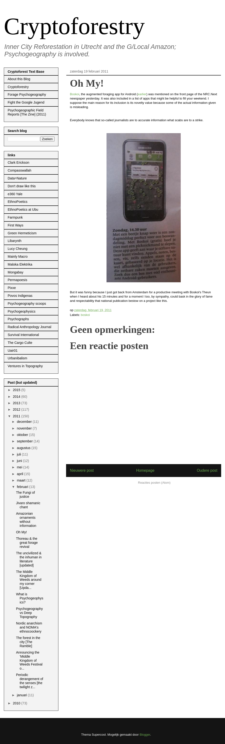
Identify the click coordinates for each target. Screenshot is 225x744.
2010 (17, 703)
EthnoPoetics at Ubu (23, 209)
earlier (142, 94)
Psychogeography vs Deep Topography (29, 613)
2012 (17, 409)
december (25, 422)
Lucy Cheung (18, 249)
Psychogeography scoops (27, 303)
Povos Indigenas (20, 296)
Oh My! (21, 532)
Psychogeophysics (21, 311)
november (25, 428)
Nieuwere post (82, 470)
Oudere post (207, 470)
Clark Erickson (18, 162)
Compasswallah (19, 170)
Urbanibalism (17, 358)
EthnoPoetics (18, 202)
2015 (17, 390)
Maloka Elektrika (20, 264)
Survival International (23, 335)
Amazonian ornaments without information (26, 519)
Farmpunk (15, 217)
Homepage (145, 470)
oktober (23, 435)
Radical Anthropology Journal (29, 327)
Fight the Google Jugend (26, 102)
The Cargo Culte (20, 343)
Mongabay (15, 272)
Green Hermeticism (22, 233)
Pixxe (12, 288)
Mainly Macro (18, 256)
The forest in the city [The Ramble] (28, 642)
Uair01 (12, 350)
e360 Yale (15, 194)
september (25, 441)
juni (20, 461)
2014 (17, 396)
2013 (17, 403)
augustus (24, 448)
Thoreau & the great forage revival (27, 543)
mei (20, 467)
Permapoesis (17, 280)
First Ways (15, 225)
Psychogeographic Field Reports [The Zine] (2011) (27, 112)
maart (21, 480)
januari (22, 695)
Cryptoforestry (74, 26)
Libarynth (15, 241)
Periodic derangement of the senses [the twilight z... (29, 681)
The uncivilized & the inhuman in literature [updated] (29, 559)
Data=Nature (17, 178)
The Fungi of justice (25, 494)
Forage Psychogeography (27, 94)
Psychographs (18, 319)
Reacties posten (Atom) (154, 482)
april (20, 474)
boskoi (85, 315)
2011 (17, 416)
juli (19, 454)
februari (23, 487)
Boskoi (74, 94)
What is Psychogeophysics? (29, 598)
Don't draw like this (22, 186)
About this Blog (19, 79)
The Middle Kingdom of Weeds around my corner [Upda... (28, 580)
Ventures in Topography (25, 366)
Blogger (145, 734)
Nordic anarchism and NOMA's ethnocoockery (29, 627)
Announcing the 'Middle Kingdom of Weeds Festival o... (29, 660)
